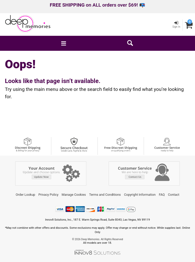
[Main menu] (63, 43)
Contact (174, 194)
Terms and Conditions (105, 194)
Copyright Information (140, 194)
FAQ (162, 194)
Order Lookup (25, 194)
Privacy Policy (48, 194)
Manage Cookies (74, 194)
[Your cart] (189, 25)
